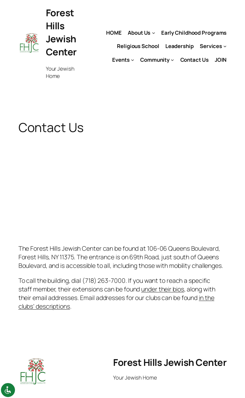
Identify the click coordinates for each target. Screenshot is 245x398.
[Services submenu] (225, 46)
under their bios (162, 289)
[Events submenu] (132, 59)
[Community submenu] (172, 59)
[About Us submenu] (153, 32)
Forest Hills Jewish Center (61, 32)
